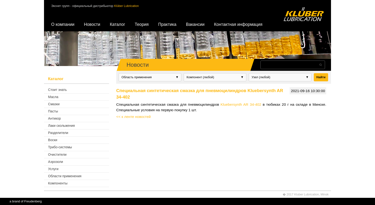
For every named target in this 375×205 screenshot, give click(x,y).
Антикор (54, 118)
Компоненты (57, 183)
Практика (167, 24)
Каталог (117, 24)
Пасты (53, 111)
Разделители (58, 133)
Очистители (57, 154)
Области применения (64, 176)
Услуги (53, 169)
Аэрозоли (55, 162)
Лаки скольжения (61, 125)
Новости (92, 24)
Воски (52, 140)
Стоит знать (57, 90)
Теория (142, 24)
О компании (62, 24)
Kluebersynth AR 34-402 (241, 104)
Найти (320, 77)
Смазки (54, 104)
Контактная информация (238, 24)
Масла (53, 97)
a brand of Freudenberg (26, 201)
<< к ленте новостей (133, 117)
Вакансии (195, 24)
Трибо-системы (60, 147)
